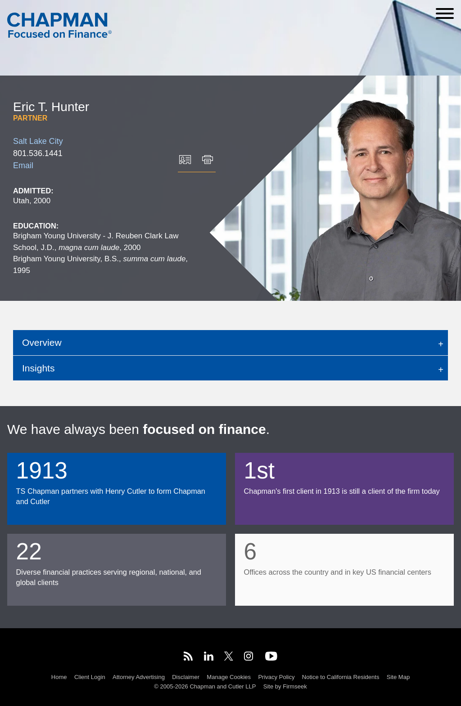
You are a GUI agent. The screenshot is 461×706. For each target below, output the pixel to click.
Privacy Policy (276, 677)
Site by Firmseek (285, 686)
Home (59, 677)
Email (23, 165)
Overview (42, 342)
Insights (38, 368)
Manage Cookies (229, 677)
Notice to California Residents (341, 677)
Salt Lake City (38, 141)
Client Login (89, 677)
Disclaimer (185, 677)
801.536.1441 (38, 153)
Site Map (398, 677)
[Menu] (445, 13)
